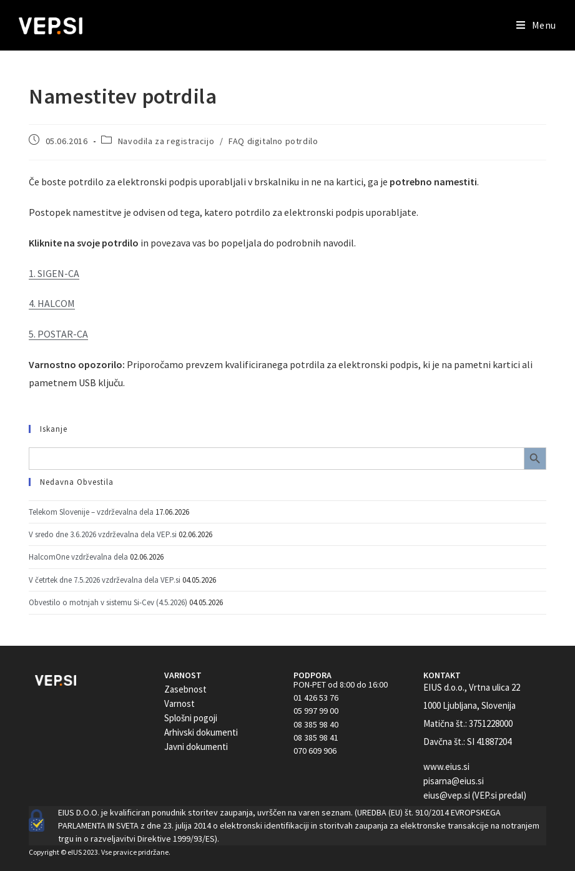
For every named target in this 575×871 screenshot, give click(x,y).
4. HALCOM (52, 303)
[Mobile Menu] (536, 25)
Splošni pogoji (190, 718)
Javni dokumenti (196, 746)
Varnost (179, 703)
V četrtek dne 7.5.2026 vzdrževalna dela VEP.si (104, 580)
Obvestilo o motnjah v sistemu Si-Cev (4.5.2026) (108, 602)
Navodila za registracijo (166, 141)
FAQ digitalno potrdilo (273, 141)
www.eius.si (446, 766)
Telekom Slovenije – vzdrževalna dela (91, 512)
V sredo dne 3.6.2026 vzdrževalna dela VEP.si (103, 534)
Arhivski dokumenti (201, 732)
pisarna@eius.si (453, 781)
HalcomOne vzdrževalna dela (78, 557)
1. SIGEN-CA (54, 273)
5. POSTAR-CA (58, 334)
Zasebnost (185, 689)
